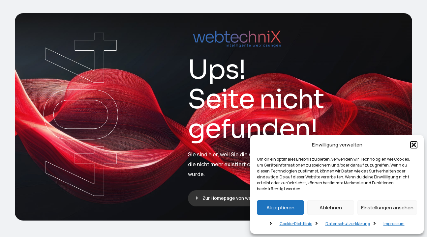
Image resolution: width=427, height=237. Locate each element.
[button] (414, 145)
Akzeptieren (280, 207)
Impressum (394, 223)
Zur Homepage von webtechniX (236, 198)
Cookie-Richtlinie (296, 223)
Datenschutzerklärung (347, 223)
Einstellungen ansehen (387, 207)
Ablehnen (331, 207)
